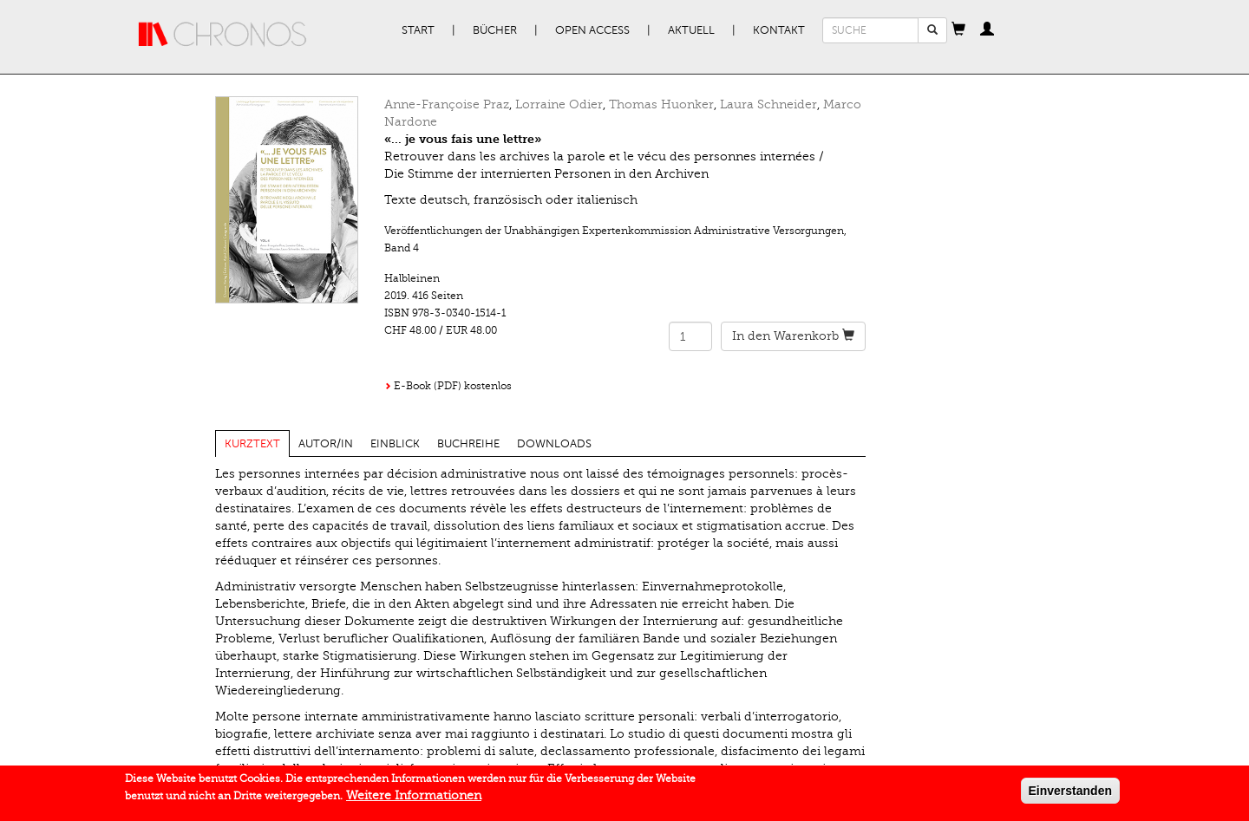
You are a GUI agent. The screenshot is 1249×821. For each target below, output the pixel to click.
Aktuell (691, 30)
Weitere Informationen (413, 796)
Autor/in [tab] (325, 444)
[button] (958, 30)
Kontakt (779, 30)
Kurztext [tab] (252, 444)
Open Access (592, 30)
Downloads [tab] (554, 444)
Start (418, 30)
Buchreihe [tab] (468, 444)
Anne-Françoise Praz (446, 104)
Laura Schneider (768, 104)
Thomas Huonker (661, 104)
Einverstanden (1070, 791)
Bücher (495, 30)
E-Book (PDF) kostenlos (453, 386)
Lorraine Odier (559, 104)
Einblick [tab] (395, 444)
